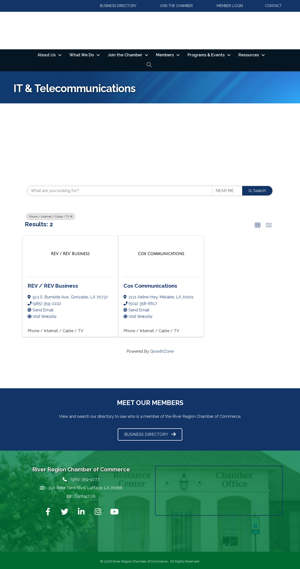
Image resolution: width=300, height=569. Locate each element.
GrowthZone (162, 351)
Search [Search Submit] (257, 190)
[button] (258, 225)
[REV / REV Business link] (70, 254)
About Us (47, 55)
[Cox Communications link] (161, 254)
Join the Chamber (125, 55)
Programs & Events (206, 55)
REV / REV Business (53, 286)
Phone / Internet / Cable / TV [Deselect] (50, 216)
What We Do (81, 55)
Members (165, 55)
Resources (248, 55)
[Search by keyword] (120, 191)
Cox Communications (150, 286)
